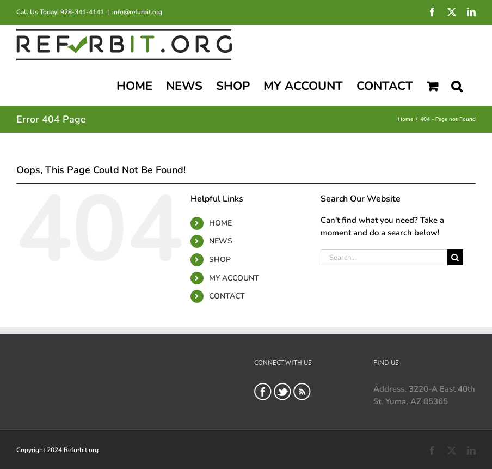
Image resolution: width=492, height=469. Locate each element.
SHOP (220, 259)
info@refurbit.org (137, 12)
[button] (456, 85)
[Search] (455, 257)
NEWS (220, 241)
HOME (220, 223)
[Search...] (384, 257)
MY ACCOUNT (234, 278)
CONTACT (227, 296)
